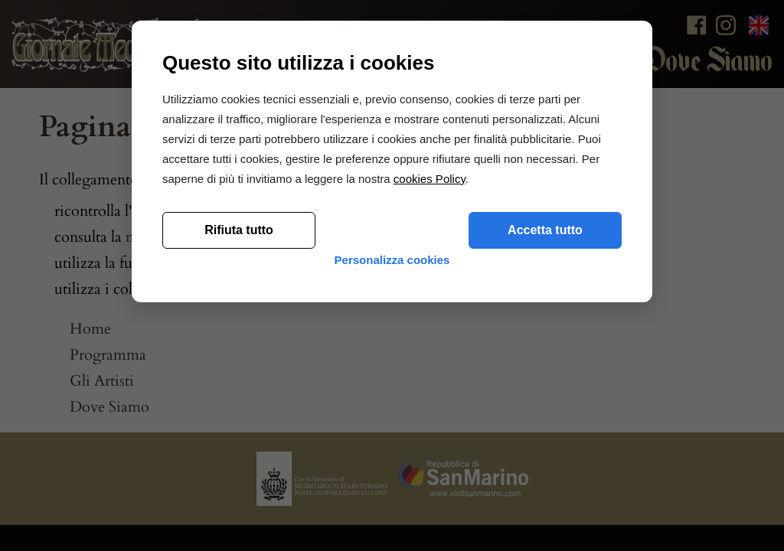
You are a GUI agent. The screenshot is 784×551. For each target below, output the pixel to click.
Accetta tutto (545, 426)
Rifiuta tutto (238, 426)
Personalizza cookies (392, 468)
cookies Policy (430, 375)
